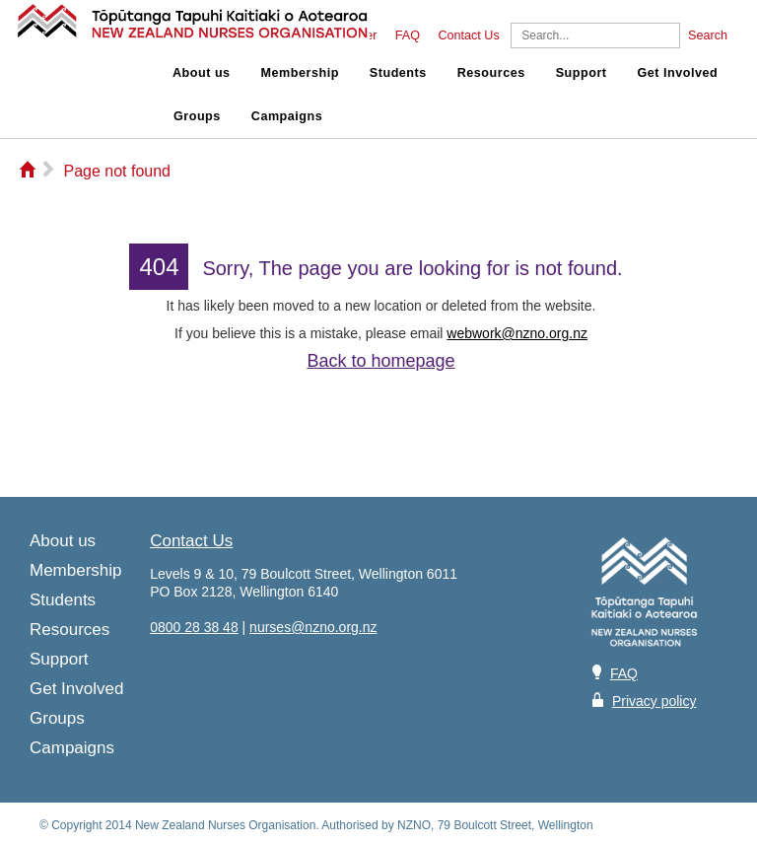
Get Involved (678, 73)
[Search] (595, 35)
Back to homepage (380, 361)
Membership (300, 73)
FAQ (407, 35)
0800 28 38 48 (194, 627)
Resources (491, 73)
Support (581, 73)
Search (707, 35)
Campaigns (286, 116)
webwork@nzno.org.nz (517, 333)
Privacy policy (654, 701)
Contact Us (468, 35)
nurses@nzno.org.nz (313, 627)
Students (398, 73)
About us (201, 73)
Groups (197, 116)
